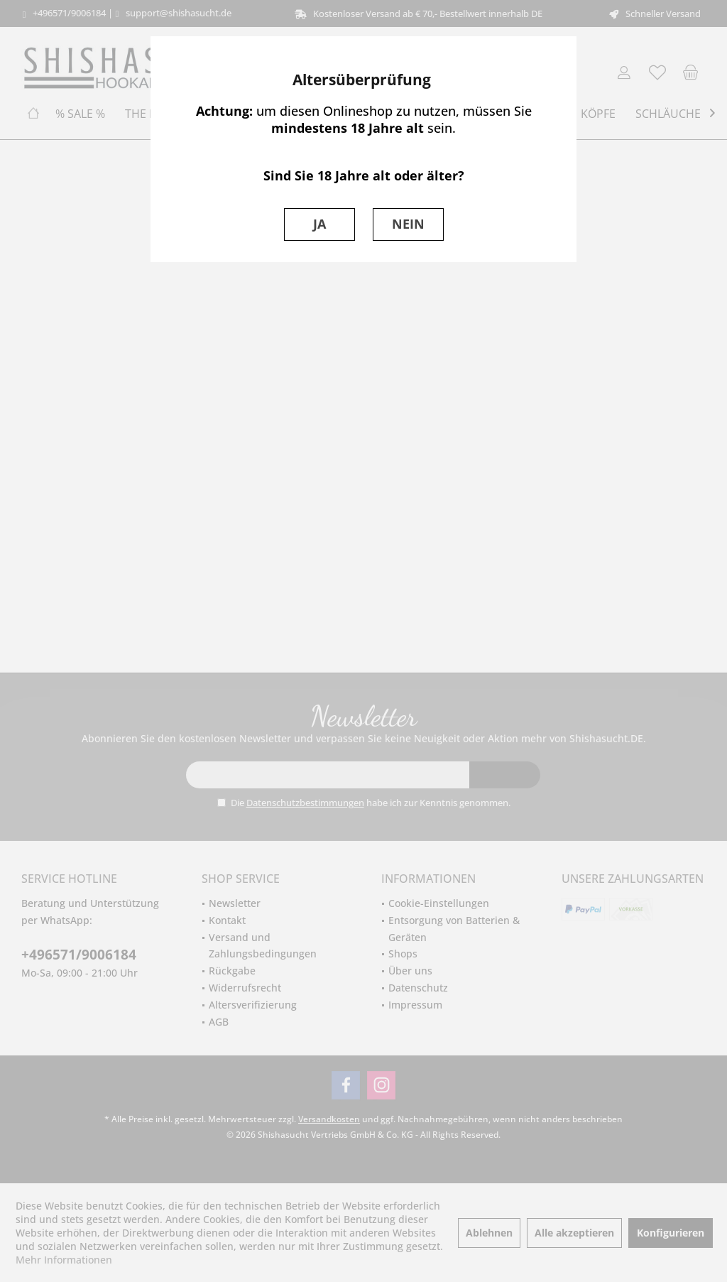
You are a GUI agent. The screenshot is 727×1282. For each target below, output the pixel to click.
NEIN (408, 223)
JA (319, 223)
